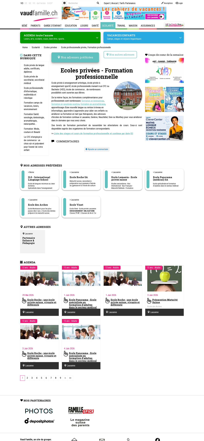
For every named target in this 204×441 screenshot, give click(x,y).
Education (71, 25)
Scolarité (108, 25)
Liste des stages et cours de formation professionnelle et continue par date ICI (93, 130)
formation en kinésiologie (93, 97)
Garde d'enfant (52, 25)
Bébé (24, 25)
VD (22, 3)
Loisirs (84, 25)
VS (34, 3)
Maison (133, 25)
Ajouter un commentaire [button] (96, 146)
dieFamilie (41, 3)
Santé (95, 25)
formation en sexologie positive (65, 100)
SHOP (50, 3)
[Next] (65, 377)
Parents (35, 25)
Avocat (114, 3)
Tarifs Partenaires (127, 3)
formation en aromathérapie (93, 100)
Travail (121, 25)
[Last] (70, 377)
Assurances (148, 25)
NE (30, 3)
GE (26, 3)
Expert (107, 3)
